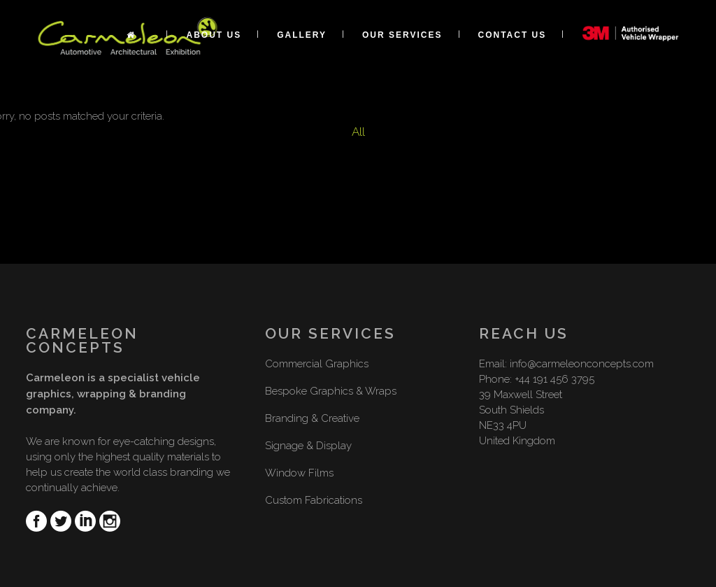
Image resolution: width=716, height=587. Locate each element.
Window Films (299, 473)
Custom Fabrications (313, 500)
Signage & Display (308, 445)
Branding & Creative (312, 418)
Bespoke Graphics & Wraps (330, 391)
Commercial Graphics (316, 364)
